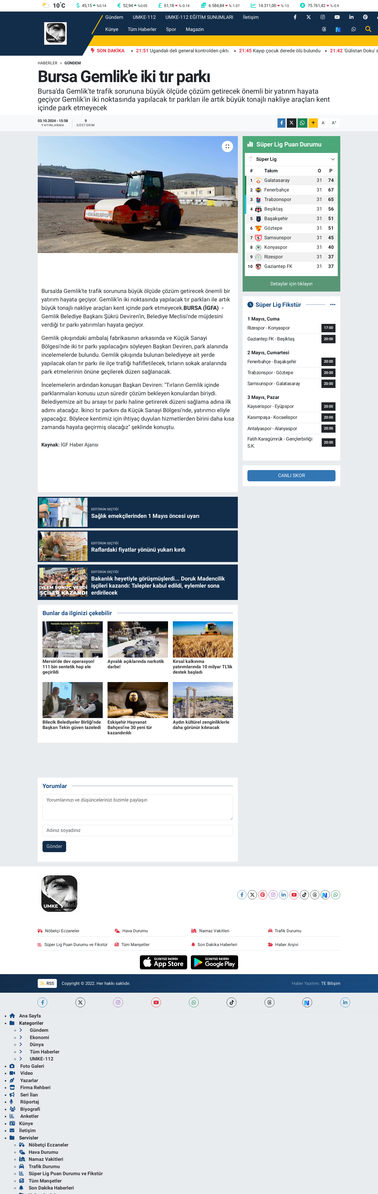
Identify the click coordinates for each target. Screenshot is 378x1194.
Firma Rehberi (30, 1087)
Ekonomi (34, 1037)
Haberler (47, 63)
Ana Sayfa (25, 1016)
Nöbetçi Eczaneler (58, 930)
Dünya (31, 1044)
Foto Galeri (27, 1066)
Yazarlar (24, 1080)
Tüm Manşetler (132, 944)
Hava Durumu (131, 930)
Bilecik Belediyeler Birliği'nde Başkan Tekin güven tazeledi (72, 724)
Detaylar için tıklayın (291, 283)
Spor (171, 29)
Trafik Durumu (284, 930)
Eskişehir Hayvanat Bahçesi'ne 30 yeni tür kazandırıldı (130, 727)
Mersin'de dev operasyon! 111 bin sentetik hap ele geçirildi (68, 667)
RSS (47, 983)
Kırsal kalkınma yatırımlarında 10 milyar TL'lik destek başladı (202, 667)
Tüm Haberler (142, 29)
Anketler (24, 1116)
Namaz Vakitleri (210, 930)
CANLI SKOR (291, 475)
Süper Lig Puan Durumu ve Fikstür (73, 944)
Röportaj (24, 1102)
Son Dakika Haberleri (214, 944)
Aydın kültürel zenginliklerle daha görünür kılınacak (201, 724)
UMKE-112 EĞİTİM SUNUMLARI (199, 17)
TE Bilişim (330, 983)
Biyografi (25, 1109)
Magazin (195, 29)
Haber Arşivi (283, 944)
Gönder (54, 846)
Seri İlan (24, 1095)
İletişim (251, 17)
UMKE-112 (144, 17)
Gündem (114, 17)
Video (21, 1073)
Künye (111, 29)
